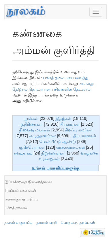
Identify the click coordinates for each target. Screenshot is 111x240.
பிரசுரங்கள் (70, 124)
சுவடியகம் (23, 153)
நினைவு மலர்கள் (34, 130)
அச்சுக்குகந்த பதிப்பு (21, 199)
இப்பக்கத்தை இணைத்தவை (28, 182)
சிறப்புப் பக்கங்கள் (20, 190)
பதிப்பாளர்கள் (83, 135)
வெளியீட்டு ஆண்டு (57, 141)
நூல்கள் (32, 118)
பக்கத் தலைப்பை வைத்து (66, 77)
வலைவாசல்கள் (70, 147)
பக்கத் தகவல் (16, 208)
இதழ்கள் (63, 118)
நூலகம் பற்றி (46, 223)
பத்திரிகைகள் (30, 124)
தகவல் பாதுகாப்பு (18, 223)
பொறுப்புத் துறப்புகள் (78, 223)
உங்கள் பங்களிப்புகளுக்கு (55, 168)
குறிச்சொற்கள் (32, 147)
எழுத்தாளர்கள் (42, 135)
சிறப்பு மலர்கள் (79, 130)
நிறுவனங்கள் (53, 153)
